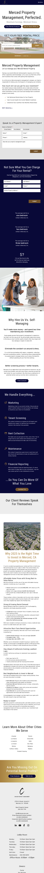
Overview (17, 56)
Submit (37, 45)
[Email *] (32, 133)
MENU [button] (40, 2)
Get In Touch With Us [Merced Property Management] (31, 27)
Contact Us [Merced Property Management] (22, 489)
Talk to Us (29, 776)
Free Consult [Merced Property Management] (22, 381)
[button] (15, 825)
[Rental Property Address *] (22, 190)
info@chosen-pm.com (22, 813)
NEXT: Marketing (7, 108)
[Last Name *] (31, 181)
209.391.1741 (18, 41)
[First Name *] (12, 181)
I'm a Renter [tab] (17, 129)
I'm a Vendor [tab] (26, 129)
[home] (5, 2)
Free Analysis (15, 776)
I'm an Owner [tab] (7, 129)
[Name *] (11, 133)
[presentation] (29, 195)
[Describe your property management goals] (22, 144)
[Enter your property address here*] (16, 45)
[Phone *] (11, 137)
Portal (22, 870)
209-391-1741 (22, 809)
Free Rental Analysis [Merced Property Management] (13, 27)
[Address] (32, 137)
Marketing (25, 56)
